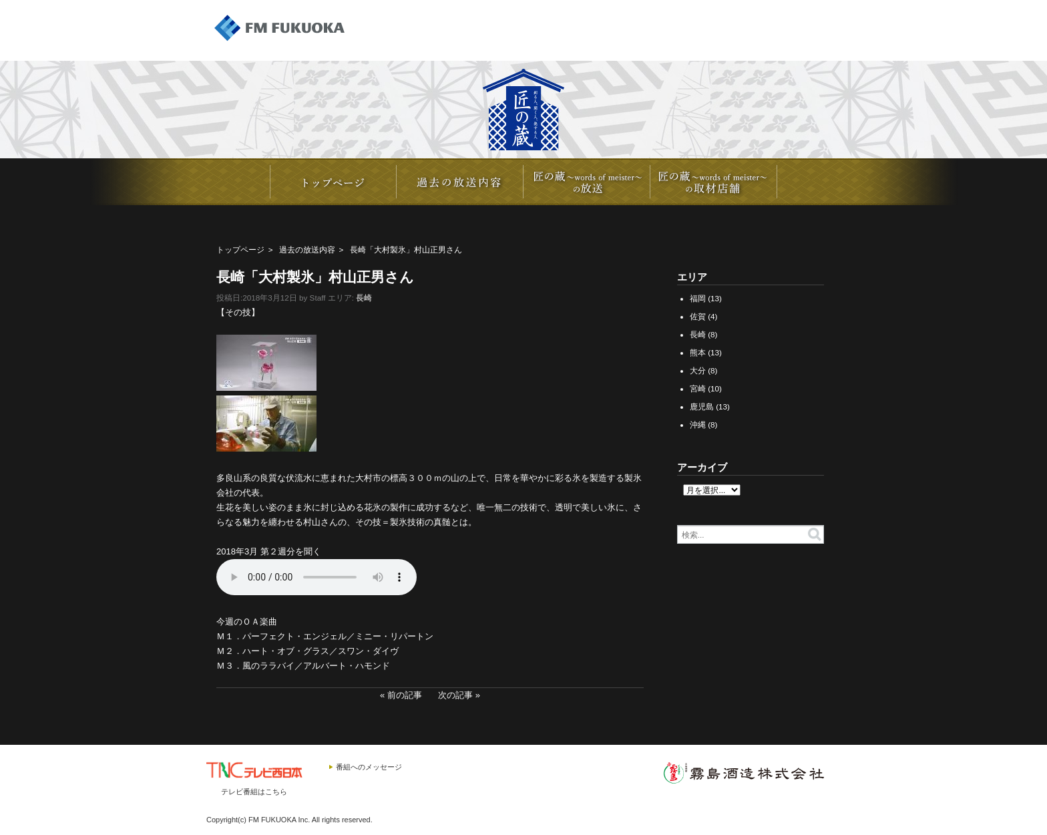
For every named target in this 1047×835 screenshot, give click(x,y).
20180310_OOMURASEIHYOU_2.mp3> (316, 577)
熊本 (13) (706, 352)
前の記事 (404, 695)
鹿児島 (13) (710, 406)
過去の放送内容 (307, 249)
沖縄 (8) (704, 424)
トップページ (240, 249)
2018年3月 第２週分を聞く (268, 551)
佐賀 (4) (704, 316)
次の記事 (455, 695)
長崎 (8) (704, 334)
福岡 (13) (706, 298)
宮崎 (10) (706, 388)
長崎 (364, 297)
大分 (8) (704, 370)
